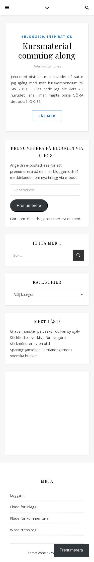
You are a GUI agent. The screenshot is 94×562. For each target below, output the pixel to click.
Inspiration (60, 37)
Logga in (17, 495)
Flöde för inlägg (23, 506)
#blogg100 (32, 37)
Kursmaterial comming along (47, 50)
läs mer (47, 116)
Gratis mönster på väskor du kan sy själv (45, 331)
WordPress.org (23, 529)
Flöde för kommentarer (30, 518)
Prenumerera (29, 205)
